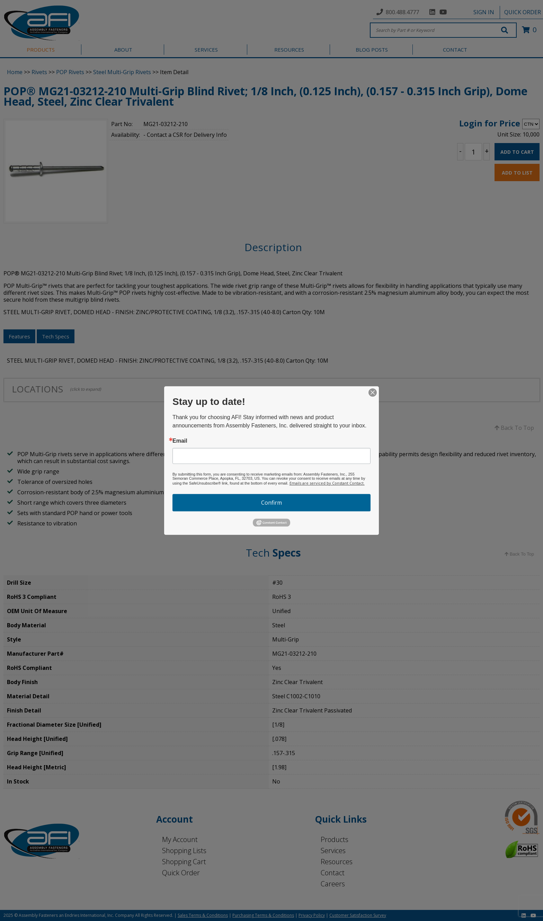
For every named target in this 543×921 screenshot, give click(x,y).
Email (179, 441)
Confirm (271, 502)
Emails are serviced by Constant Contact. (327, 483)
